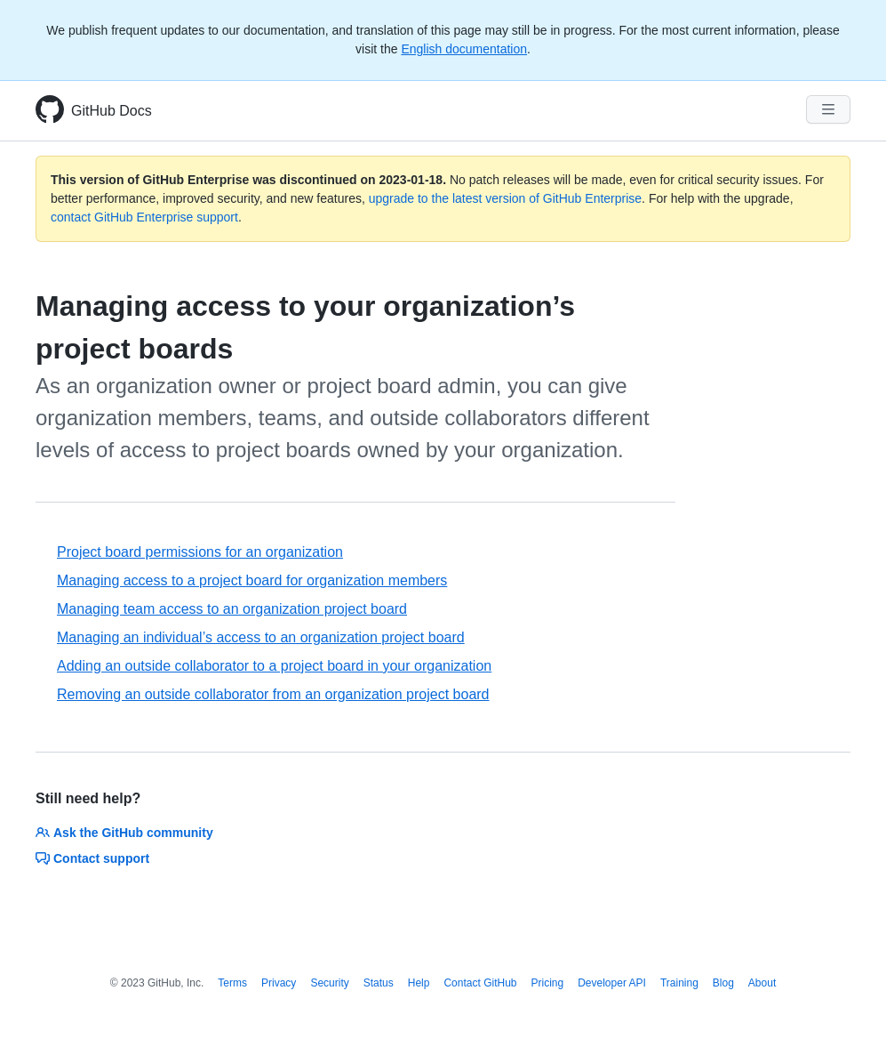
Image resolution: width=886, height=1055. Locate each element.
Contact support (92, 858)
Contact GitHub (479, 983)
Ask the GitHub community (124, 832)
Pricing (547, 983)
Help (419, 983)
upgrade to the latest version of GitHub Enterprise (505, 198)
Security (329, 983)
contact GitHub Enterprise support (144, 217)
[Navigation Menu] (828, 109)
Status (378, 983)
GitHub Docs (111, 110)
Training (679, 983)
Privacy (278, 983)
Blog (723, 983)
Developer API (612, 983)
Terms (232, 983)
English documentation (464, 49)
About (762, 983)
